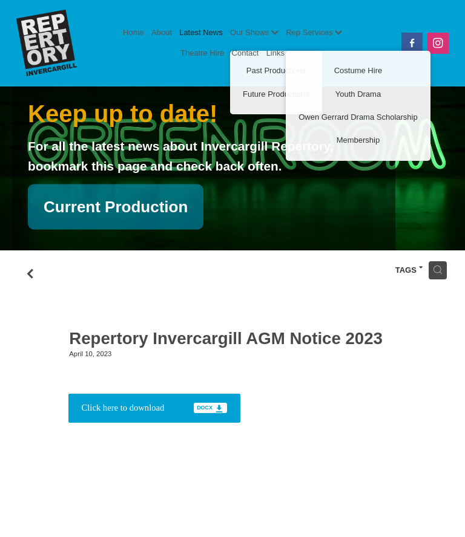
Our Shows (254, 32)
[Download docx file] (154, 408)
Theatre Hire (202, 52)
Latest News (201, 32)
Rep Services (314, 32)
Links (275, 52)
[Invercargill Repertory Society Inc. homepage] (59, 43)
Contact (245, 52)
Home (133, 32)
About (161, 32)
